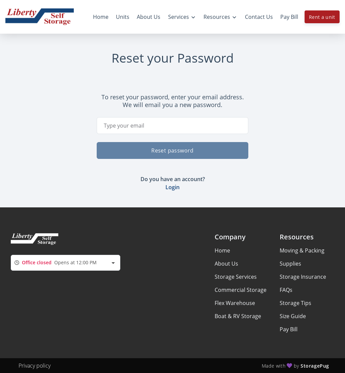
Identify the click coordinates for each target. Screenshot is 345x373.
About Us (226, 263)
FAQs (286, 290)
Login (172, 187)
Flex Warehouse (235, 303)
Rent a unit (322, 17)
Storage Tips (295, 303)
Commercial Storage (240, 290)
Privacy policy (35, 365)
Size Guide (293, 316)
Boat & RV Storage (238, 316)
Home (222, 250)
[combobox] (65, 263)
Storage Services (236, 276)
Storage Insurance (303, 276)
